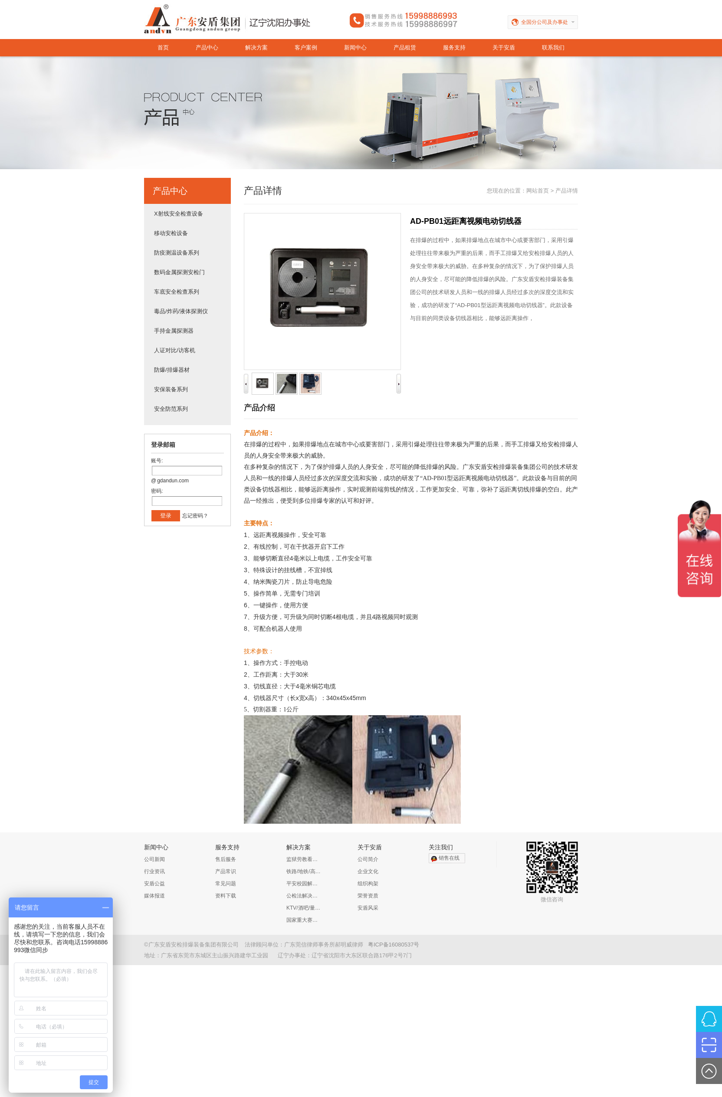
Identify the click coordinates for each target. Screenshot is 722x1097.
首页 (163, 47)
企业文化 (368, 871)
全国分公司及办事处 (549, 22)
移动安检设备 (171, 233)
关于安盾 (503, 47)
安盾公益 (154, 884)
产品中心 (207, 47)
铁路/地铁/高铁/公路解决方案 (303, 871)
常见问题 (225, 884)
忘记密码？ (195, 516)
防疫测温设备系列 (176, 252)
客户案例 (306, 47)
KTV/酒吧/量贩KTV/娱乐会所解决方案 (303, 908)
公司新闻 (154, 859)
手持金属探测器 (174, 330)
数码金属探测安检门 (179, 272)
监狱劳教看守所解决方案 (303, 859)
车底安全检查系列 (176, 291)
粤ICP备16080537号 (394, 944)
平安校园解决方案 (303, 884)
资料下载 (225, 896)
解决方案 (256, 47)
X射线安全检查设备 (178, 213)
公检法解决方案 (303, 896)
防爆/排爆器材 (172, 370)
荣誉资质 (368, 896)
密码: (157, 491)
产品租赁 (405, 47)
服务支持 (454, 47)
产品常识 (225, 871)
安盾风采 (368, 908)
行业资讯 (154, 871)
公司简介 (368, 859)
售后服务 (225, 859)
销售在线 (449, 858)
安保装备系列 (171, 389)
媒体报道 (154, 896)
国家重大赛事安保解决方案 (303, 920)
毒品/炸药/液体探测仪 (181, 311)
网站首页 (537, 190)
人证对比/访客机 (174, 350)
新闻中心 (355, 47)
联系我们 (553, 47)
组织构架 (368, 884)
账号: (157, 461)
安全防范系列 (171, 409)
